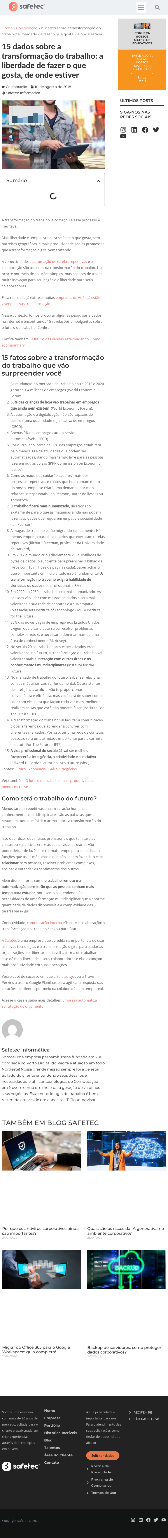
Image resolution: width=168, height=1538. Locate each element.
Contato (51, 1462)
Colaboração (26, 28)
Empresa (52, 1418)
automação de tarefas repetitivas (59, 261)
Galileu (54, 769)
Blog (48, 1440)
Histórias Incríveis (60, 1433)
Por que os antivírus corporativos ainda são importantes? (40, 1231)
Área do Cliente (58, 1455)
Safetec (11, 940)
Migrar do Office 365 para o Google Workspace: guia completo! (36, 1350)
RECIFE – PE (142, 1412)
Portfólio (52, 1425)
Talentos (52, 1448)
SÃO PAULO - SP (146, 1419)
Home (7, 28)
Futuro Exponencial (31, 769)
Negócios (69, 769)
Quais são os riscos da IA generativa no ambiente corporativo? (125, 1231)
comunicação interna (44, 922)
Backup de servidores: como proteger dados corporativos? (124, 1350)
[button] (141, 7)
